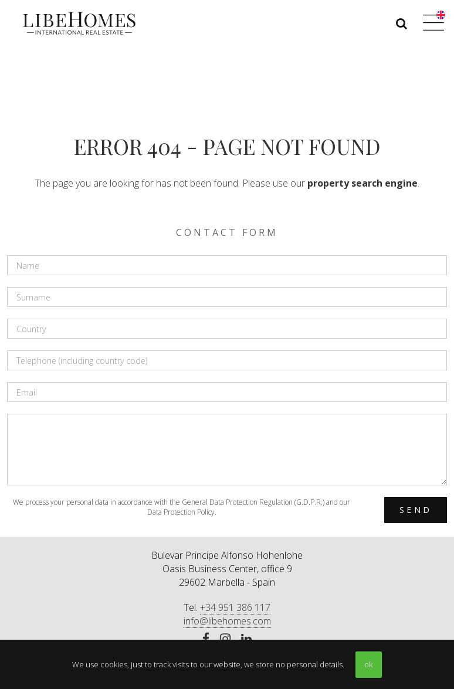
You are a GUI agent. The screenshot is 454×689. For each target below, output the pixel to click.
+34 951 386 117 (235, 607)
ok (368, 664)
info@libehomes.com (227, 620)
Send (415, 509)
